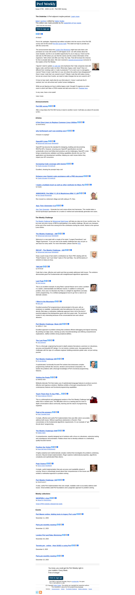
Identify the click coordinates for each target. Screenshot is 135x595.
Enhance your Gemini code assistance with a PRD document (59, 176)
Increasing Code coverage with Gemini (51, 164)
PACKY (50, 396)
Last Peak (40, 281)
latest (38, 21)
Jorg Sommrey (42, 342)
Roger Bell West (42, 449)
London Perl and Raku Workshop (49, 535)
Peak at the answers (44, 412)
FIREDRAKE (51, 449)
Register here (83, 88)
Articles (63, 589)
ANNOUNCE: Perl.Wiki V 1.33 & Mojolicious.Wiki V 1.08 (57, 193)
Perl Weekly (46, 4)
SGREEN (48, 465)
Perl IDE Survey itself (59, 43)
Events (90, 589)
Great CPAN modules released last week (49, 504)
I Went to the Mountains (45, 302)
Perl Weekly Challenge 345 (46, 359)
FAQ (79, 243)
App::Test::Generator (42, 209)
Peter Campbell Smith (44, 414)
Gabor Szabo (59, 21)
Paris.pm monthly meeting (46, 525)
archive (43, 21)
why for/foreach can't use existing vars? (51, 131)
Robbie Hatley (42, 433)
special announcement (75, 60)
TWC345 (39, 267)
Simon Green (41, 465)
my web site (56, 66)
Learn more (75, 16)
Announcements (56, 589)
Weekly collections (82, 589)
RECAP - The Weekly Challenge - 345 (50, 250)
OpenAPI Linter (42, 141)
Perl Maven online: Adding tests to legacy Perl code (56, 514)
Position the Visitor (43, 447)
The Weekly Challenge (43, 221)
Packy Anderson (42, 396)
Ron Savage (41, 195)
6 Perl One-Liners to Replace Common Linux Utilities (56, 122)
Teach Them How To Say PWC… (48, 394)
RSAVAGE (48, 195)
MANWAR (55, 143)
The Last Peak (41, 340)
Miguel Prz (41, 500)
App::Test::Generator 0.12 (46, 206)
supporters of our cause (72, 23)
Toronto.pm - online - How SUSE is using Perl (53, 546)
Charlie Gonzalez (42, 166)
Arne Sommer (41, 283)
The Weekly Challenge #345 (46, 431)
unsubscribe (75, 581)
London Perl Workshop (62, 49)
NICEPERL (47, 500)
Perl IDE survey (42, 106)
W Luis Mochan (42, 361)
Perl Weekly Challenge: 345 (46, 480)
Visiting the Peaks (43, 377)
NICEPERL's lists (42, 498)
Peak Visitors (41, 464)
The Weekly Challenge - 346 (46, 234)
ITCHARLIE (51, 166)
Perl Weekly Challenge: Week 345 (49, 324)
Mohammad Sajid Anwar (44, 143)
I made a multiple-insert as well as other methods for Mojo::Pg (60, 185)
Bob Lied (40, 303)
